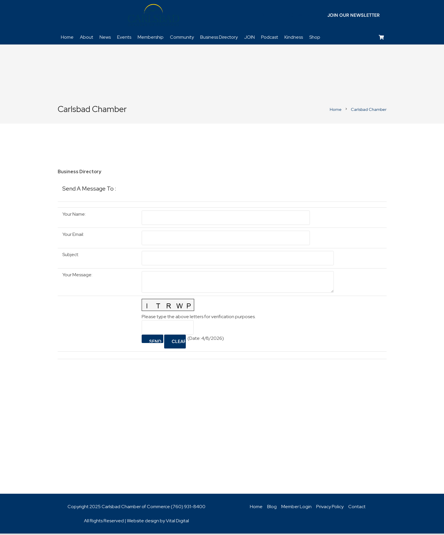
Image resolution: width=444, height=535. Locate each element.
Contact (357, 508)
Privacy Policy (330, 508)
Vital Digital (177, 522)
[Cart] (381, 39)
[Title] (300, 15)
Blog (272, 508)
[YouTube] (281, 15)
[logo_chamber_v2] (153, 16)
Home (256, 508)
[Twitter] (263, 15)
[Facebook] (253, 15)
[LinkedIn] (272, 15)
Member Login (296, 508)
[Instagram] (290, 15)
